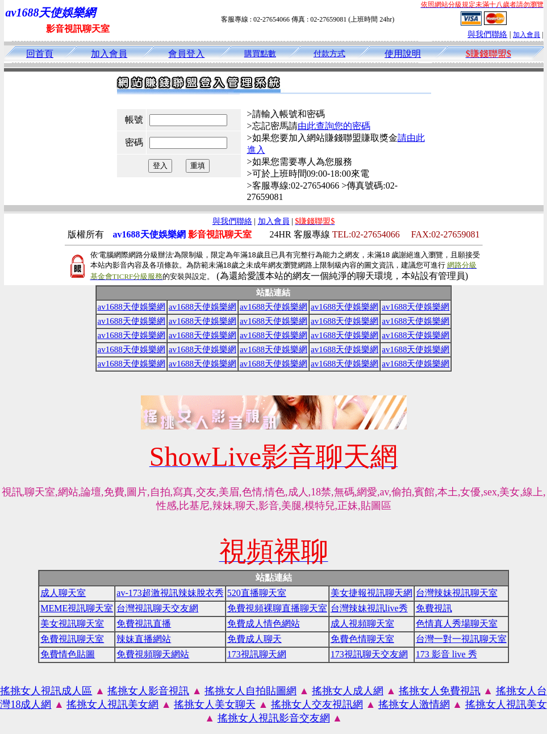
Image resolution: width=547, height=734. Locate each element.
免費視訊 (434, 608)
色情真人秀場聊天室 (457, 623)
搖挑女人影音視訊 (148, 691)
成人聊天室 (63, 593)
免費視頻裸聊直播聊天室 (277, 608)
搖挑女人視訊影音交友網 (274, 718)
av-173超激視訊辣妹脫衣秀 (169, 593)
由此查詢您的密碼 (334, 126)
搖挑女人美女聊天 (215, 704)
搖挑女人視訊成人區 (46, 691)
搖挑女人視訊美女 (506, 704)
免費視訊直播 (143, 623)
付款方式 (329, 53)
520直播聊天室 (256, 593)
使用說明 (403, 54)
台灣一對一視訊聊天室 (461, 639)
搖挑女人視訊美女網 (112, 704)
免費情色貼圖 (67, 654)
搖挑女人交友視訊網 (317, 704)
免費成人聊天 (254, 639)
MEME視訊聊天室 (76, 608)
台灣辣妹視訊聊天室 (457, 593)
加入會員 (526, 35)
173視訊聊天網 (256, 654)
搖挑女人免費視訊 (440, 691)
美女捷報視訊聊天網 (371, 593)
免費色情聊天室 (362, 639)
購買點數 (260, 53)
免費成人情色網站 (263, 623)
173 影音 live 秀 (446, 654)
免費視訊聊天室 (72, 639)
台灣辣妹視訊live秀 (369, 608)
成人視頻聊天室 (362, 623)
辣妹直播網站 (143, 639)
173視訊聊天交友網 (369, 654)
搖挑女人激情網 (414, 704)
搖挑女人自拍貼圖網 (250, 691)
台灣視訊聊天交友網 (157, 608)
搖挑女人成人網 (347, 691)
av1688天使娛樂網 (131, 306)
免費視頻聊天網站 (152, 654)
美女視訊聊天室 (72, 623)
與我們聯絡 (487, 34)
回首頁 (39, 54)
